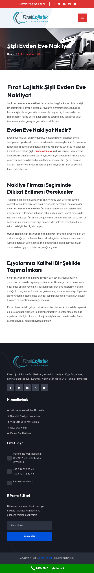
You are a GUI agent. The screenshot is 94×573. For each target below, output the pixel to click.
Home (10, 53)
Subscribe (29, 536)
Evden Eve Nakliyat (20, 433)
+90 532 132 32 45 (23, 469)
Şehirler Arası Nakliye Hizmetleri (27, 410)
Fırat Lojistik (45, 558)
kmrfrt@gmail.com (33, 4)
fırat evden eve (44, 151)
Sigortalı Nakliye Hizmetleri (25, 416)
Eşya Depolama (18, 427)
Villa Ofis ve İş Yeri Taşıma (24, 421)
